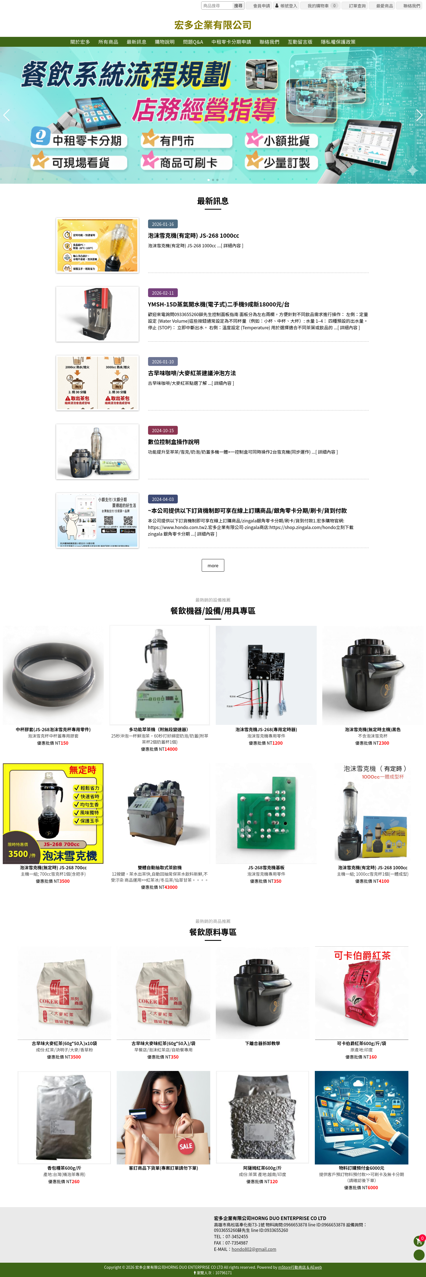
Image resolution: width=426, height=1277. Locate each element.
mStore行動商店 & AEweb (300, 1267)
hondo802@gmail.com (254, 1249)
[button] (208, 180)
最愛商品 (384, 5)
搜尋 (238, 5)
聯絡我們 (411, 5)
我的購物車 (323, 5)
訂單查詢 (357, 5)
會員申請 (261, 5)
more (212, 565)
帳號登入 (288, 5)
